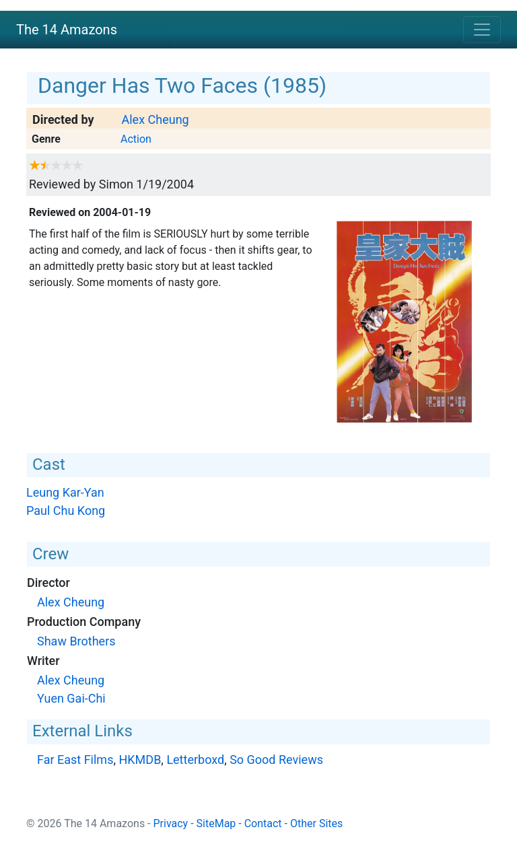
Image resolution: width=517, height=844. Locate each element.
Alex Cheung (154, 119)
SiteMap (216, 823)
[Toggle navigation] (482, 29)
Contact (263, 823)
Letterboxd (195, 759)
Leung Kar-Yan (65, 492)
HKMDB (139, 759)
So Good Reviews (276, 759)
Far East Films (75, 759)
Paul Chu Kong (65, 510)
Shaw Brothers (76, 641)
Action (135, 139)
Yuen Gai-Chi (71, 698)
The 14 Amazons (66, 30)
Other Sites (316, 823)
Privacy (170, 823)
